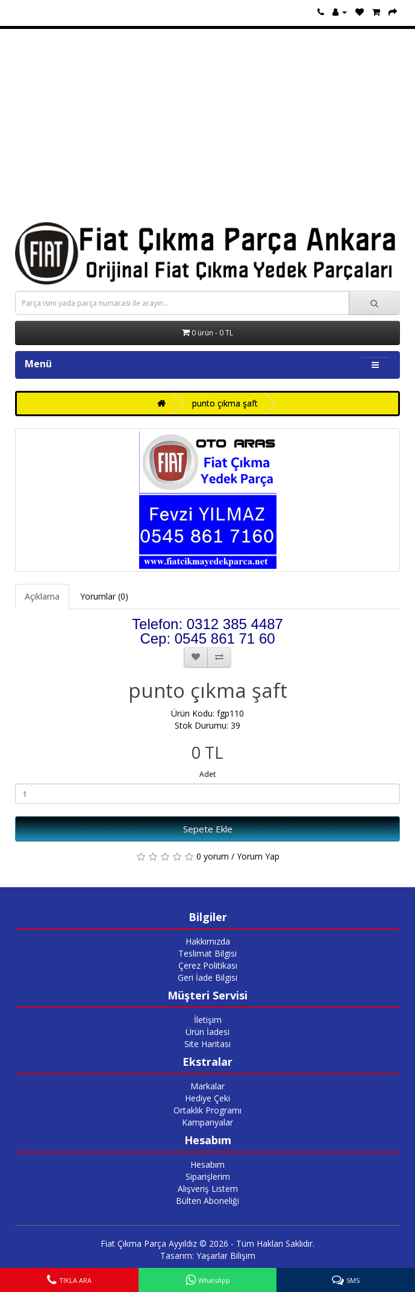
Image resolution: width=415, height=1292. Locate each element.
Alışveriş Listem (208, 1188)
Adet (207, 774)
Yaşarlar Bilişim (225, 1255)
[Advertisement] (207, 125)
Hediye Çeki (207, 1098)
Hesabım (207, 1164)
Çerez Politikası (207, 965)
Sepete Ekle (207, 829)
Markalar (207, 1086)
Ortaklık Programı (207, 1110)
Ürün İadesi (207, 1031)
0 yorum (212, 856)
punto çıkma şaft (225, 403)
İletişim (208, 1019)
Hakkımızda (208, 941)
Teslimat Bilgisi (207, 953)
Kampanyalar (207, 1122)
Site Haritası (207, 1044)
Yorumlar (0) (104, 596)
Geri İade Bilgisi (207, 977)
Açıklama (42, 596)
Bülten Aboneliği (207, 1200)
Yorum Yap (258, 856)
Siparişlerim (208, 1176)
